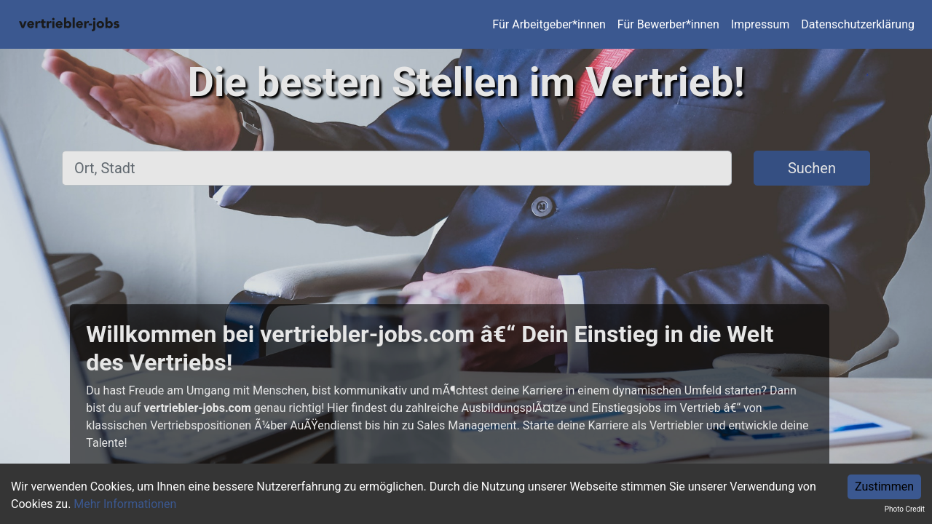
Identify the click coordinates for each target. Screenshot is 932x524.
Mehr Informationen (125, 504)
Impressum (760, 24)
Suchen (812, 168)
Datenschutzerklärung (858, 24)
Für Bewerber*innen (668, 24)
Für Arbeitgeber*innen (548, 24)
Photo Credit (905, 509)
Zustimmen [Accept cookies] (884, 486)
